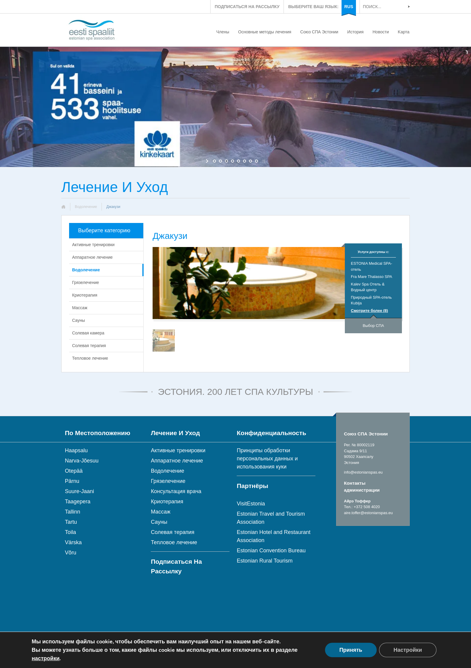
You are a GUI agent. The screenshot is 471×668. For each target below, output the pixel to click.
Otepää (74, 471)
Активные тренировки (93, 244)
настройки (45, 658)
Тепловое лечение (90, 358)
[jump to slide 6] (245, 161)
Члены (222, 31)
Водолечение (86, 207)
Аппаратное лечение (92, 257)
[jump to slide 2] (220, 161)
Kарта (403, 31)
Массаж (79, 307)
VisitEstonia (251, 504)
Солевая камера (88, 333)
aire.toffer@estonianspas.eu (368, 513)
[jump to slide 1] (214, 161)
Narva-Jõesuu (82, 461)
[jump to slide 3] (226, 161)
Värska (73, 542)
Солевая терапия (89, 345)
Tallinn (72, 512)
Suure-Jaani (79, 491)
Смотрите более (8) (369, 310)
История (355, 31)
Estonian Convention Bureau (271, 551)
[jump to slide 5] (238, 161)
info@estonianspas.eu (363, 472)
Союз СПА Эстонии (319, 31)
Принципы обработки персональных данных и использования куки (267, 458)
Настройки (408, 650)
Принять (350, 650)
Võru (70, 553)
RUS (348, 6)
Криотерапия (84, 295)
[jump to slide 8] (257, 161)
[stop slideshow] (263, 161)
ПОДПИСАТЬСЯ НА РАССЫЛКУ (247, 6)
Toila (70, 532)
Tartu (71, 522)
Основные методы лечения (264, 31)
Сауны (78, 320)
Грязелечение (85, 282)
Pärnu (72, 481)
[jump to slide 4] (232, 161)
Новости (380, 31)
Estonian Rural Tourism (265, 561)
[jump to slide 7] (251, 161)
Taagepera (77, 502)
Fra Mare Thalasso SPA (371, 276)
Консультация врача (176, 491)
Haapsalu (76, 450)
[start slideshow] (207, 161)
